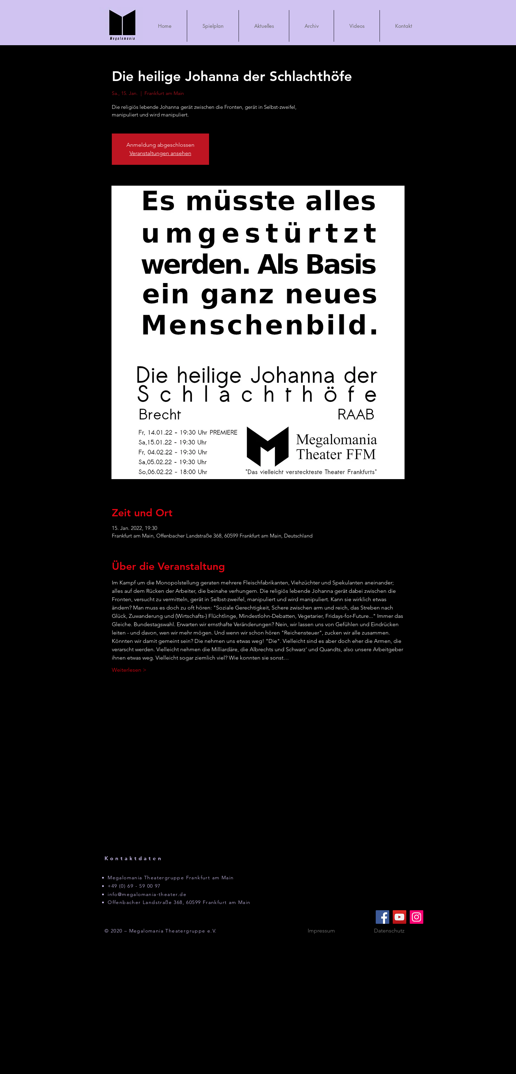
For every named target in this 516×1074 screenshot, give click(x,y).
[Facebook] (382, 917)
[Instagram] (416, 917)
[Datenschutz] (389, 931)
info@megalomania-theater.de (147, 894)
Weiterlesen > (129, 670)
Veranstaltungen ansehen (160, 153)
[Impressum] (321, 931)
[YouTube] (399, 917)
